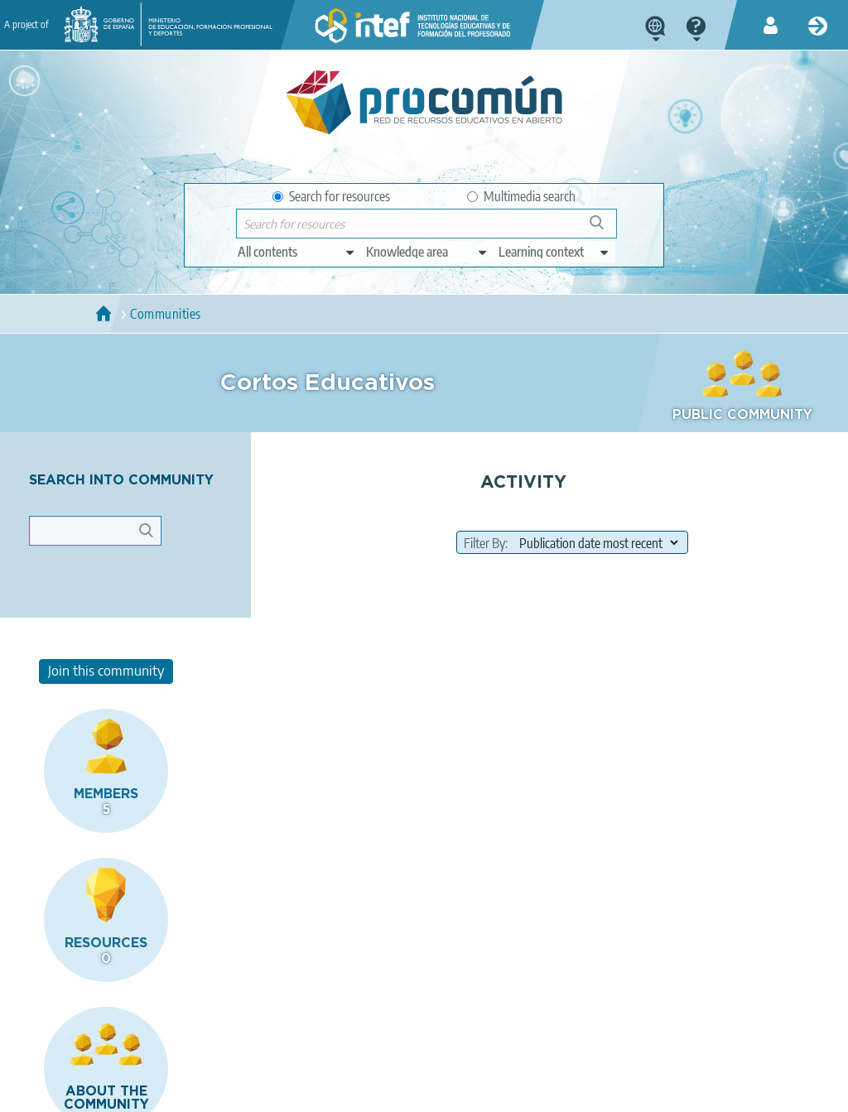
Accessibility (440, 1092)
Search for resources (331, 196)
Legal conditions (142, 1092)
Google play (477, 1027)
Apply (154, 551)
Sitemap (514, 1092)
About (61, 1092)
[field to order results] (531, 633)
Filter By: (421, 634)
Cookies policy (350, 1092)
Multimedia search (521, 196)
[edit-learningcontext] (554, 251)
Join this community (742, 485)
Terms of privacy (249, 1092)
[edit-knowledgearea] (427, 251)
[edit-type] (297, 251)
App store (334, 1027)
